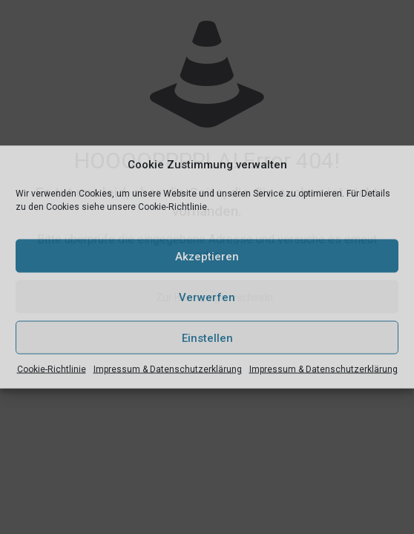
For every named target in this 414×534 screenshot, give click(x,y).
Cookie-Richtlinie (51, 369)
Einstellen (207, 337)
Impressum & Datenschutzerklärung (167, 369)
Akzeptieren (207, 256)
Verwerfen (207, 296)
